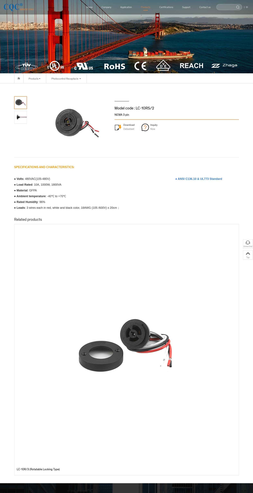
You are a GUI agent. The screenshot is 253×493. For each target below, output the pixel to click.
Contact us (203, 7)
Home (87, 7)
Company (105, 7)
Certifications (164, 7)
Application (124, 7)
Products (144, 7)
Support (184, 7)
